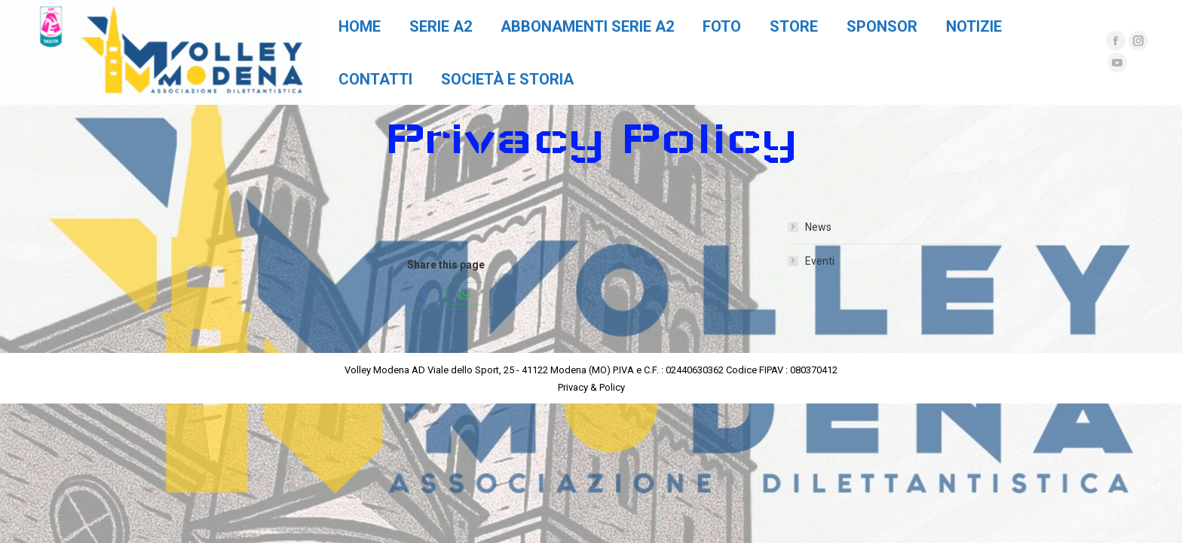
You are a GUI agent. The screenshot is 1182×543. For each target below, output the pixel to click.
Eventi (819, 261)
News (818, 227)
